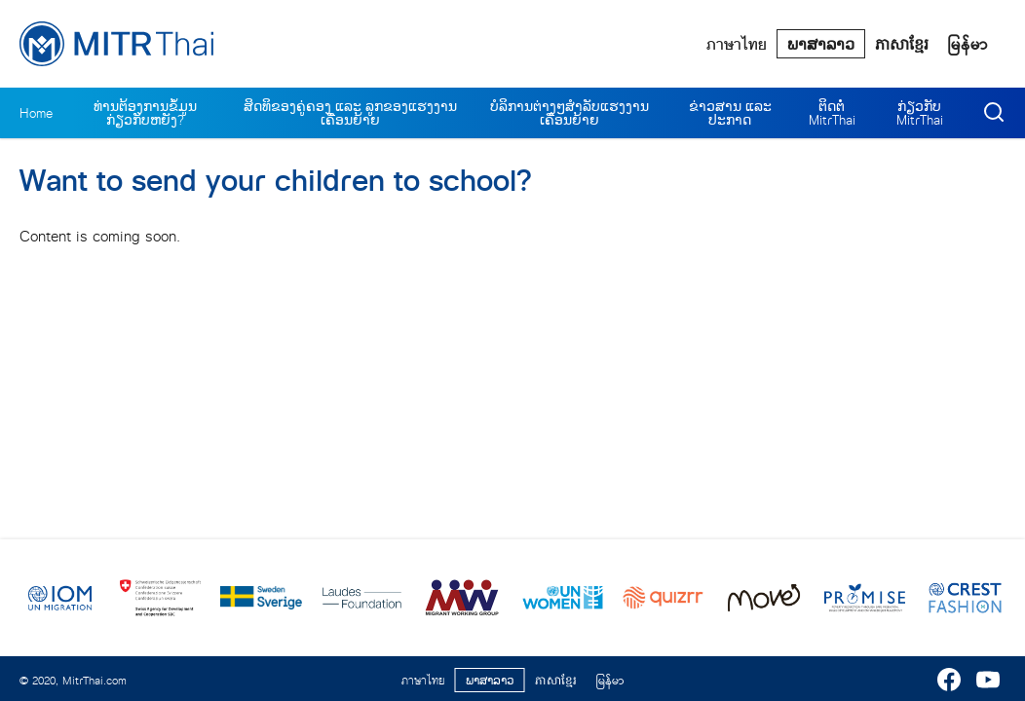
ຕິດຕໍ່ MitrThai (832, 113)
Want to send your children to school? (275, 181)
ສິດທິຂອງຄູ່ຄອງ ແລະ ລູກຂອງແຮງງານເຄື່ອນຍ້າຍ (350, 113)
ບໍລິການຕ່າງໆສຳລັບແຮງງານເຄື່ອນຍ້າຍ (569, 113)
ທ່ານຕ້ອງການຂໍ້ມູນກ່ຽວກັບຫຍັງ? (145, 113)
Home (36, 113)
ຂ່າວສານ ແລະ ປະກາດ (730, 113)
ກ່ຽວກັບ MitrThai (919, 113)
